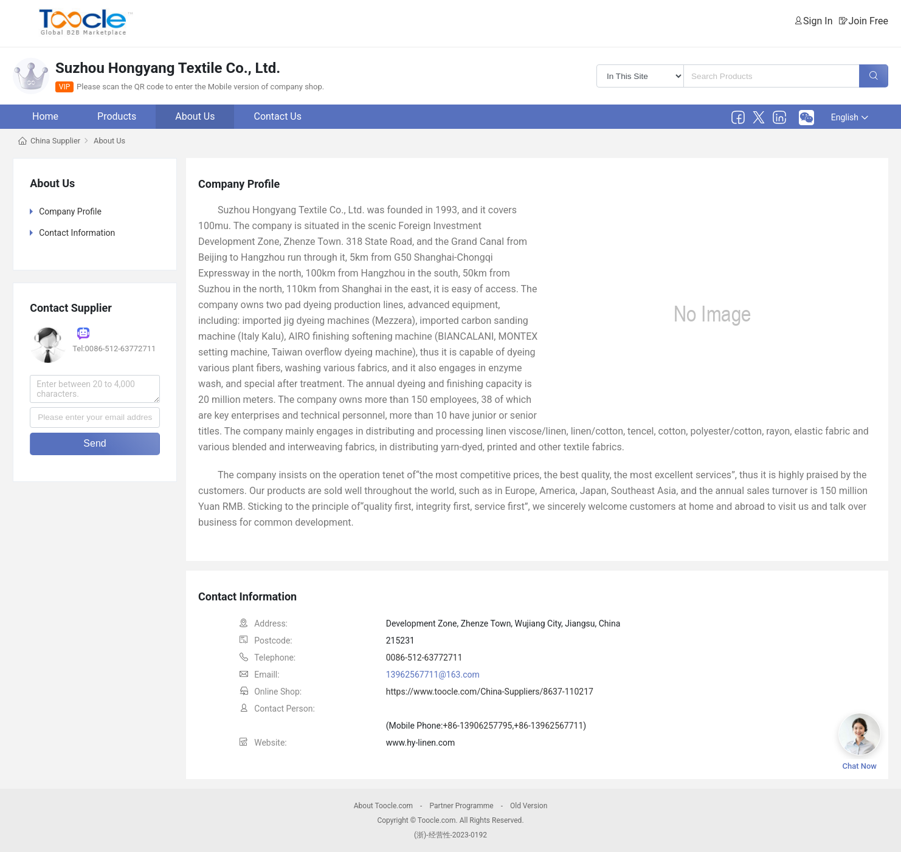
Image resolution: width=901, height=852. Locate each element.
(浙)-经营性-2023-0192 (450, 835)
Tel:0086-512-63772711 (114, 348)
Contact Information (77, 233)
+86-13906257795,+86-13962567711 (513, 725)
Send (94, 443)
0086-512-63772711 (424, 657)
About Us (195, 116)
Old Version (528, 806)
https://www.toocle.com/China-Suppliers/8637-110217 (489, 691)
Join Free (868, 21)
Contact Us (278, 116)
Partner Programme (461, 806)
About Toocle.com (383, 806)
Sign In (817, 21)
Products (116, 116)
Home (45, 116)
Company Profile (70, 211)
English (849, 117)
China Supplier (55, 140)
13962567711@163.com (433, 674)
